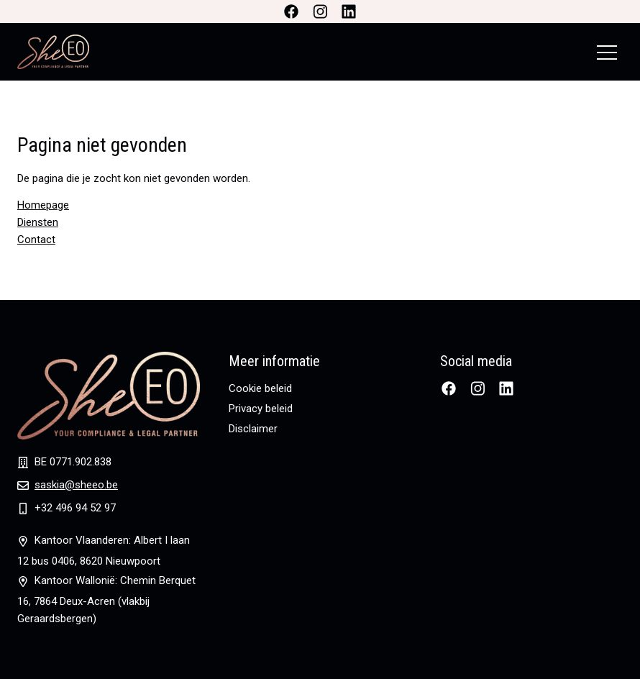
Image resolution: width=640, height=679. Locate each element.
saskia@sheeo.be (76, 484)
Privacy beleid (261, 408)
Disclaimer (253, 428)
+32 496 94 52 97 (75, 507)
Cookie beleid (260, 388)
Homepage (43, 205)
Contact (36, 239)
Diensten (37, 222)
